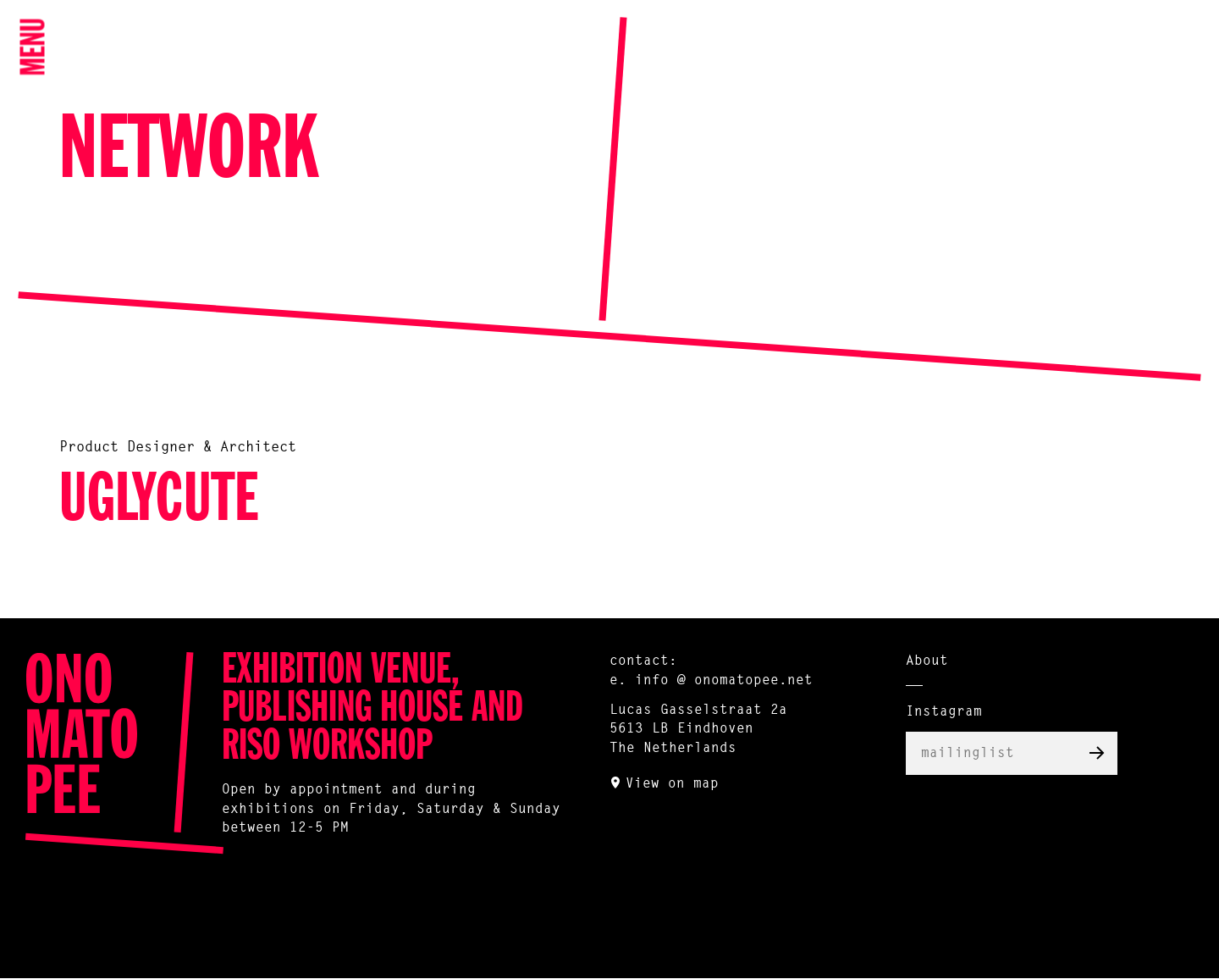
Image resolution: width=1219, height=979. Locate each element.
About (927, 661)
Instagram (944, 712)
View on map (672, 784)
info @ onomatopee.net (724, 681)
